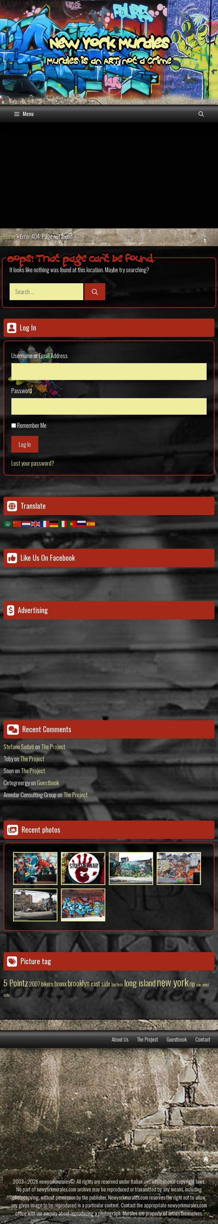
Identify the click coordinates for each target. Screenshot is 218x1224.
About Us (120, 1039)
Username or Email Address (39, 355)
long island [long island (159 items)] (140, 982)
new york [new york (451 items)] (173, 981)
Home (10, 236)
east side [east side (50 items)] (100, 983)
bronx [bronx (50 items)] (61, 983)
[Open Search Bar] (201, 113)
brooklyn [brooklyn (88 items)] (79, 983)
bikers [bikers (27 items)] (47, 984)
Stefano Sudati (19, 746)
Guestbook (48, 782)
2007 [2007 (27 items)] (34, 984)
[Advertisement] (109, 175)
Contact (202, 1039)
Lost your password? (32, 463)
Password (21, 390)
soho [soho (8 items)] (198, 984)
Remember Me (31, 425)
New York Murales (109, 45)
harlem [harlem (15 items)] (117, 984)
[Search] (94, 291)
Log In (25, 444)
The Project (53, 746)
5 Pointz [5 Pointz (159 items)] (16, 982)
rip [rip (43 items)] (192, 983)
